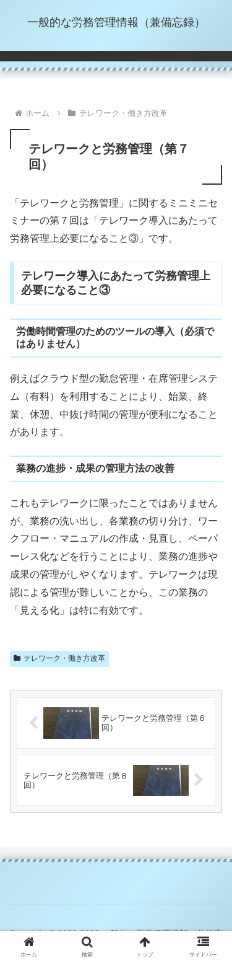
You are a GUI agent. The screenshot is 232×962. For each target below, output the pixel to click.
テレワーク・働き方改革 (59, 658)
